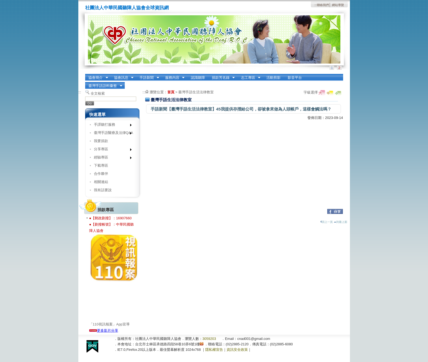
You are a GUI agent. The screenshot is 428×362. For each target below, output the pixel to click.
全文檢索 (98, 93)
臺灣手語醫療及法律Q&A (111, 134)
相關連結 (101, 182)
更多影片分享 (103, 330)
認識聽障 (198, 78)
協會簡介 (96, 78)
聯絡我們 (323, 5)
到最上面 (340, 221)
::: (315, 5)
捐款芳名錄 (221, 78)
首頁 (170, 92)
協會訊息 (122, 78)
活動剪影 (273, 78)
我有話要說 (103, 190)
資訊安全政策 (237, 350)
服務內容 (173, 78)
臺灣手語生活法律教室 (196, 92)
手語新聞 (147, 78)
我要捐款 (101, 141)
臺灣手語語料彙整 (103, 86)
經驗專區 (111, 158)
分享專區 (111, 150)
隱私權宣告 (214, 350)
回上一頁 (326, 221)
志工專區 (248, 78)
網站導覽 (338, 5)
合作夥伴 (101, 174)
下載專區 (101, 165)
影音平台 (295, 78)
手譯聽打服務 (111, 125)
